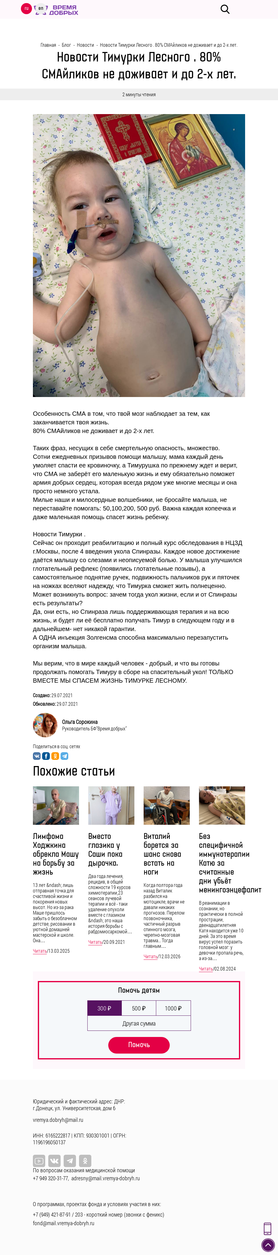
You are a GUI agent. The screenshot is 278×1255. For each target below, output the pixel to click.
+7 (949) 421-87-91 (52, 1214)
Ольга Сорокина (79, 721)
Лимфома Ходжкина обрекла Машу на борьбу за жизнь (56, 854)
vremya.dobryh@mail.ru (58, 1119)
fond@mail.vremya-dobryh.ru (63, 1223)
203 (79, 1214)
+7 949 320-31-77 (50, 1178)
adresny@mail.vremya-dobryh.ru (105, 1178)
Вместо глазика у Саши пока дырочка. (105, 850)
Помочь (139, 1045)
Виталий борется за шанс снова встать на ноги (162, 854)
